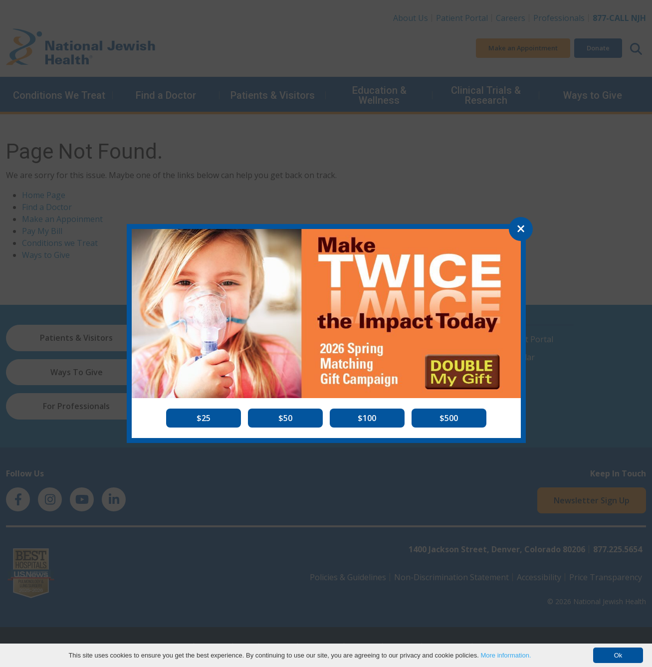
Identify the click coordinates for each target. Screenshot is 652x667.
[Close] (521, 229)
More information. (505, 655)
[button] (203, 418)
